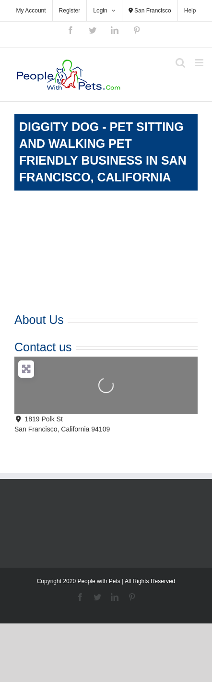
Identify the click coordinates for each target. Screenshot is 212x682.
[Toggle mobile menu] (200, 63)
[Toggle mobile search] (180, 63)
